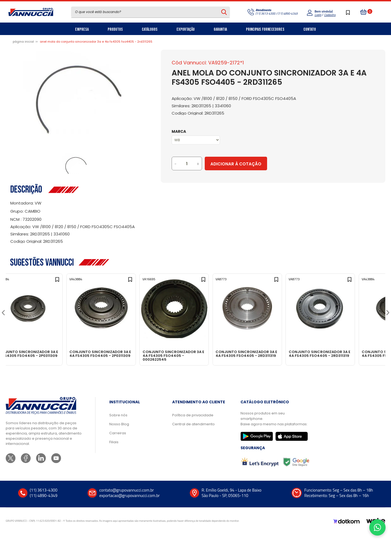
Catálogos (150, 29)
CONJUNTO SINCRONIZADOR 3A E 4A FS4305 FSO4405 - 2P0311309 (41, 355)
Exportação (186, 29)
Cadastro (329, 14)
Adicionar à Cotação (259, 164)
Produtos (115, 29)
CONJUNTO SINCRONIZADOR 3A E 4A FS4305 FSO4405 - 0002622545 (193, 355)
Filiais (113, 449)
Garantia (220, 29)
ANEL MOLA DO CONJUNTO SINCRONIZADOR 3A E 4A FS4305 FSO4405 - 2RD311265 (96, 41)
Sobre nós (118, 422)
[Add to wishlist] (70, 283)
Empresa (82, 29)
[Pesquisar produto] (224, 12)
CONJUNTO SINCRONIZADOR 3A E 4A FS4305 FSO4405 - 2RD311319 (269, 355)
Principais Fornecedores (265, 29)
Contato (309, 29)
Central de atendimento (193, 431)
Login (318, 14)
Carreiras (117, 440)
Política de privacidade (192, 422)
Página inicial (23, 41)
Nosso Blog (119, 431)
